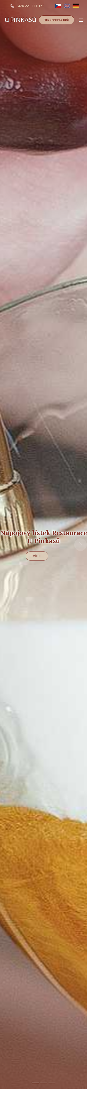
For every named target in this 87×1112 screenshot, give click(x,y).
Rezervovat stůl (56, 19)
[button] (6, 528)
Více (32, 539)
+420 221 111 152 (30, 6)
